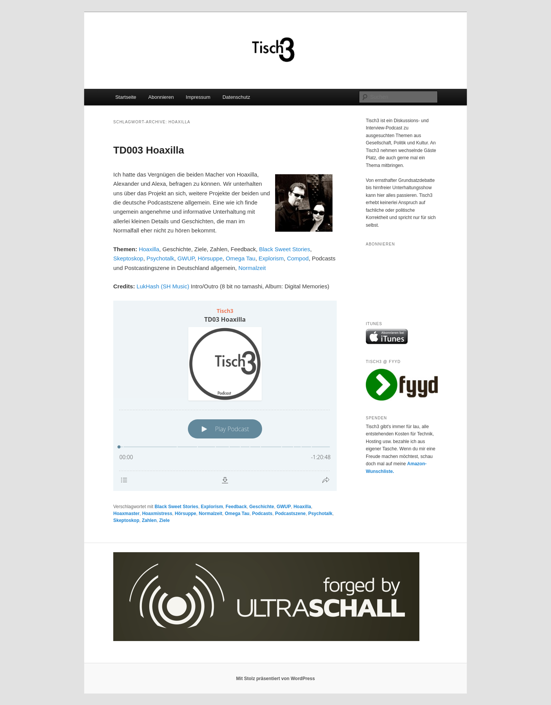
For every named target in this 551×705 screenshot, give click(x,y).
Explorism (271, 258)
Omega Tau (240, 258)
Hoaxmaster (126, 513)
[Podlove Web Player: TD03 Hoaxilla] (225, 396)
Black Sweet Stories (284, 249)
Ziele (164, 520)
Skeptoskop (128, 258)
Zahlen (149, 520)
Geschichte (261, 506)
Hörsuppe (210, 258)
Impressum (198, 97)
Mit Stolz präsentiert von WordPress (275, 678)
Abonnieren (161, 97)
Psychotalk (160, 258)
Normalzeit (252, 268)
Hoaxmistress (157, 513)
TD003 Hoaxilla (148, 150)
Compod (298, 258)
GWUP (186, 258)
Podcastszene (290, 513)
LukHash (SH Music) (163, 286)
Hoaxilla (149, 249)
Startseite (125, 97)
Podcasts (262, 513)
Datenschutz (236, 97)
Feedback (236, 506)
